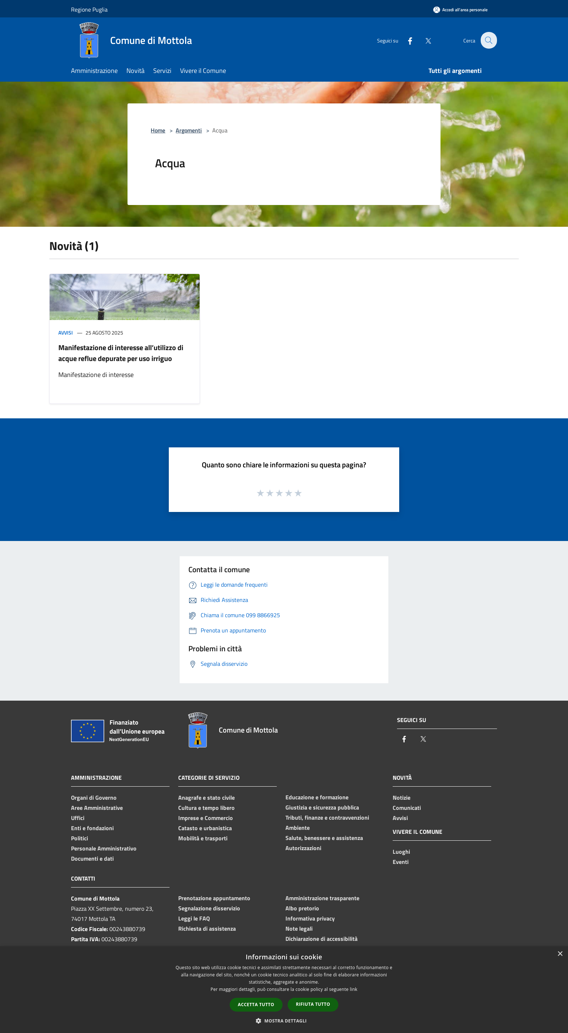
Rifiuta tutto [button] (313, 1004)
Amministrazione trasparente (322, 898)
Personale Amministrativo (104, 848)
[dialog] (284, 989)
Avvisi (65, 332)
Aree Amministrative (97, 807)
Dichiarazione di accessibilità (321, 938)
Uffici (77, 817)
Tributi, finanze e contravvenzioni (327, 817)
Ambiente (297, 827)
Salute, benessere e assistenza (324, 837)
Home (158, 130)
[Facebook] (405, 40)
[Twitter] (424, 40)
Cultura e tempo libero (206, 807)
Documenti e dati (92, 858)
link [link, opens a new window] (354, 989)
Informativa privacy (310, 918)
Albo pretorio (302, 908)
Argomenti (189, 130)
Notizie (401, 797)
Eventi (401, 861)
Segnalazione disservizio (209, 908)
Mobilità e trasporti (202, 838)
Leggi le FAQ (194, 918)
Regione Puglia (89, 9)
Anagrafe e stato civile (206, 797)
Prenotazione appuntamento (214, 898)
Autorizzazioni (303, 848)
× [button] (560, 954)
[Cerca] (488, 40)
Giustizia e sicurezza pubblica (322, 807)
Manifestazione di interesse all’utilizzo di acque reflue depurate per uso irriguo (120, 353)
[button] (284, 1020)
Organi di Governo (94, 797)
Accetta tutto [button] (256, 1004)
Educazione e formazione (316, 797)
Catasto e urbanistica (205, 828)
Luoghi (401, 851)
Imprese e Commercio (205, 817)
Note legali (299, 928)
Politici (79, 838)
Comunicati (407, 807)
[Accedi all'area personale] (460, 9)
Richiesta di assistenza (207, 928)
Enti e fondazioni (92, 828)
